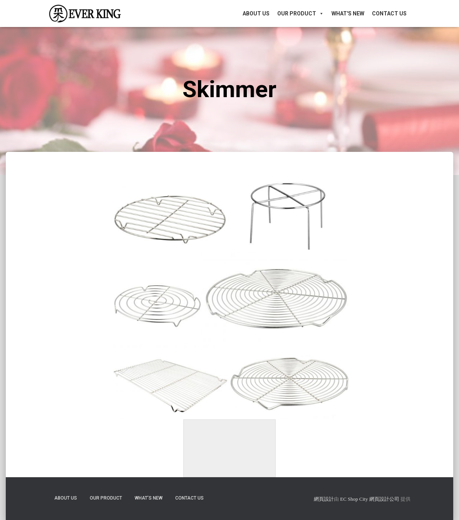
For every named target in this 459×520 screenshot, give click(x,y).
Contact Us (389, 13)
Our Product (300, 13)
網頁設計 (324, 499)
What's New (348, 13)
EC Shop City (354, 499)
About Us (256, 13)
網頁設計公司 (384, 499)
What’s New (148, 498)
